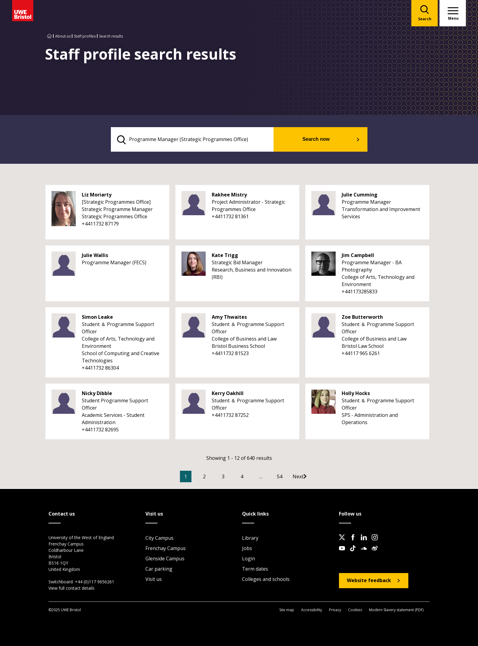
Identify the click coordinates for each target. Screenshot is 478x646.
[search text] (200, 140)
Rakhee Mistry (229, 195)
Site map (286, 610)
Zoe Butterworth (362, 318)
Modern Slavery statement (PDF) (396, 610)
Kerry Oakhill (228, 394)
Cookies (355, 610)
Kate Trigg (225, 256)
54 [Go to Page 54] (288, 477)
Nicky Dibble (97, 394)
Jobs (247, 548)
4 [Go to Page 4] (251, 477)
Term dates (255, 569)
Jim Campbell (358, 256)
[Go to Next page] (313, 477)
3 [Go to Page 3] (232, 477)
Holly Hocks (356, 394)
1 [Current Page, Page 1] (194, 477)
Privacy (335, 610)
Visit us (153, 579)
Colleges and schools (266, 579)
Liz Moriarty (96, 195)
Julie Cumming (359, 195)
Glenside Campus (164, 559)
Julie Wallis (95, 256)
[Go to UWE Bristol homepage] (49, 36)
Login (248, 559)
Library (250, 538)
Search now (323, 139)
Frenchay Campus (165, 548)
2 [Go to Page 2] (213, 477)
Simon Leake (97, 318)
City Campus (159, 538)
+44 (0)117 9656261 (94, 582)
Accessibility (311, 610)
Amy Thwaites (229, 318)
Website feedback (369, 581)
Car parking (158, 569)
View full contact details (71, 589)
